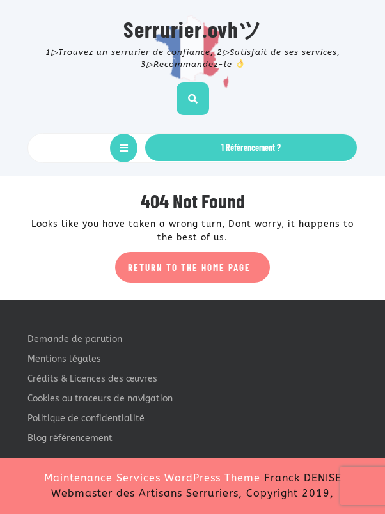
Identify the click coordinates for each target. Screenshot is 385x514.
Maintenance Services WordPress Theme (152, 478)
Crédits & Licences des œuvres (92, 378)
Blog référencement (70, 438)
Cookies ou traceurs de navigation (100, 398)
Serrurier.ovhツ (192, 28)
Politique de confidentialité (86, 418)
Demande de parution (75, 339)
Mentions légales (64, 359)
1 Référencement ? (251, 147)
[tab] (124, 148)
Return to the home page (199, 271)
